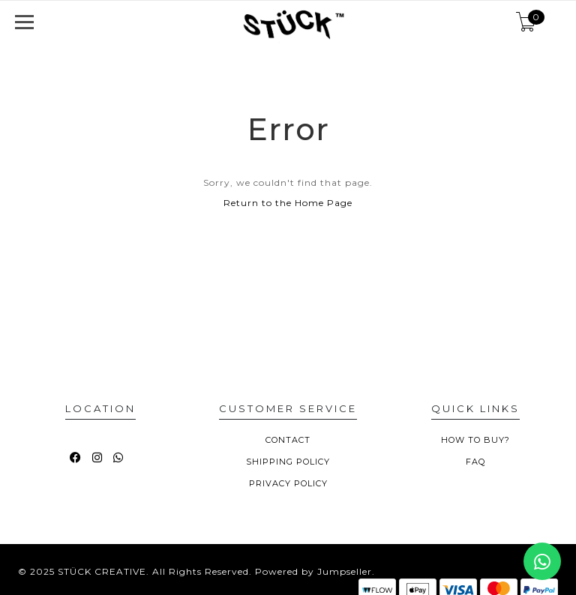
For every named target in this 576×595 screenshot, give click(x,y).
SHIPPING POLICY (288, 461)
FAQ (475, 461)
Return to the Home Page (288, 202)
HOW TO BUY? (475, 440)
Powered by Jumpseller (313, 571)
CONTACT (288, 440)
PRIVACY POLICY (288, 483)
